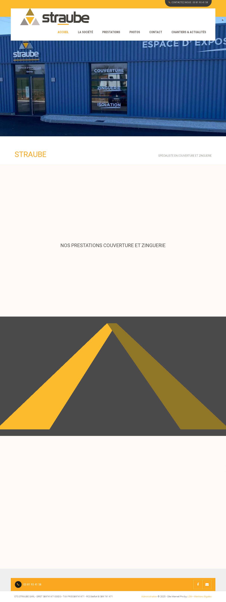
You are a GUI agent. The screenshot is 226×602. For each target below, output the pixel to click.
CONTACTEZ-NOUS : (188, 2)
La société (85, 32)
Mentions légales (203, 596)
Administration (149, 596)
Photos (134, 32)
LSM (189, 596)
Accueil (63, 32)
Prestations (111, 32)
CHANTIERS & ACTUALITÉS (188, 32)
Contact (155, 32)
